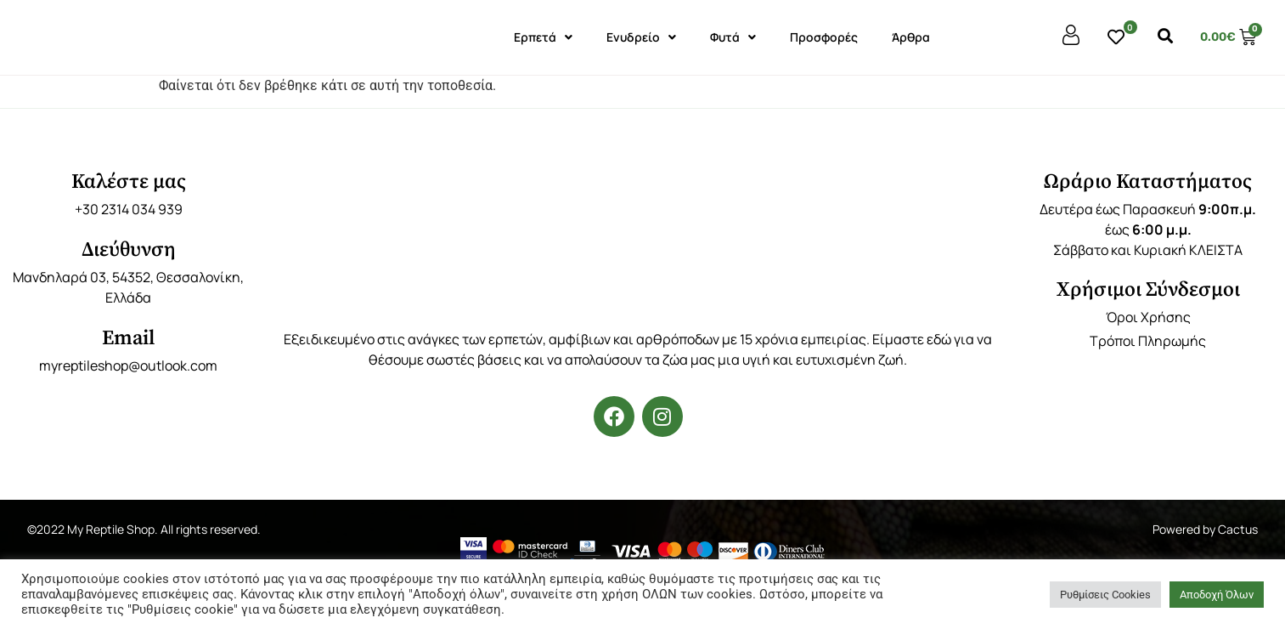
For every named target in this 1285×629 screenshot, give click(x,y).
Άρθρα (911, 37)
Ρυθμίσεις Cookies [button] (1105, 594)
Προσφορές (824, 37)
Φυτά (733, 37)
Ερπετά (543, 37)
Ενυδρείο (641, 37)
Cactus (1238, 529)
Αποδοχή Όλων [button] (1217, 594)
